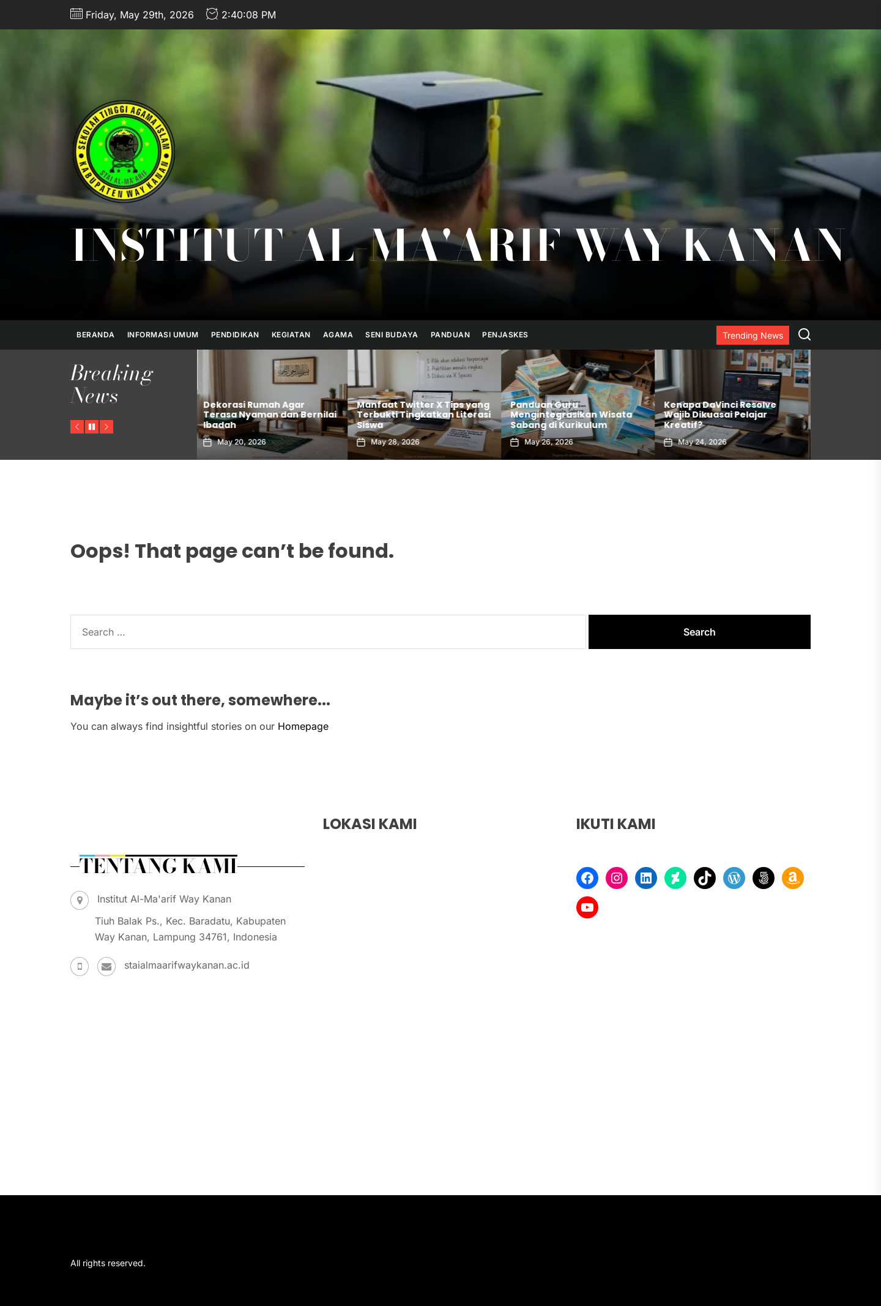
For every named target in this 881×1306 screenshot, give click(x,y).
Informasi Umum (163, 334)
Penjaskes (505, 334)
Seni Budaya (391, 334)
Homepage (303, 726)
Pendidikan (235, 334)
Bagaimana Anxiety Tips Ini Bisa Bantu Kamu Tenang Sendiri (266, 415)
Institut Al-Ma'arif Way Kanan (458, 245)
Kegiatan (291, 334)
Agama (338, 334)
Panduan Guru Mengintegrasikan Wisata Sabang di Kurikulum (725, 415)
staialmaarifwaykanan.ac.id (187, 965)
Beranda (95, 334)
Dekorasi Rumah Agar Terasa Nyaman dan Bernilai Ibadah (423, 415)
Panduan (450, 334)
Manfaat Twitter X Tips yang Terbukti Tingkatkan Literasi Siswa (577, 415)
